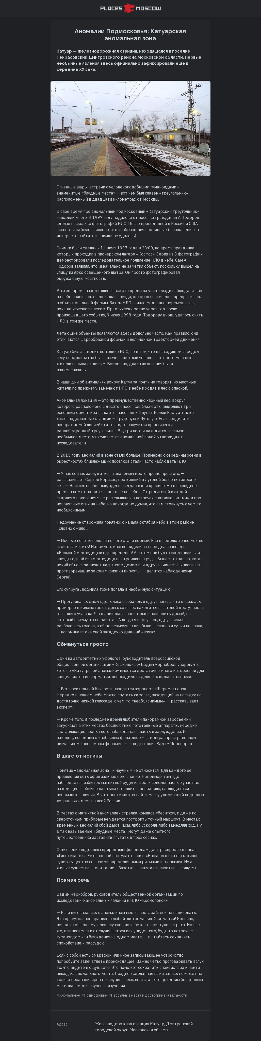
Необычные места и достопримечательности (149, 995)
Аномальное (69, 995)
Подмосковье (95, 995)
